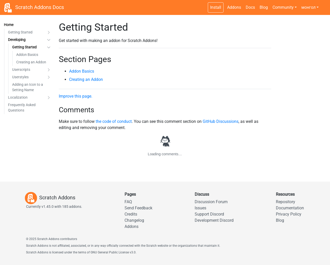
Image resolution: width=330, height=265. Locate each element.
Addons (234, 7)
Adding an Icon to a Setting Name (27, 87)
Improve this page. (75, 96)
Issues (200, 208)
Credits (131, 214)
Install (215, 7)
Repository (285, 201)
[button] (49, 32)
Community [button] (283, 7)
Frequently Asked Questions (22, 107)
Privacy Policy (288, 214)
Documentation (290, 208)
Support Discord (209, 214)
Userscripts (21, 69)
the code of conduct (114, 121)
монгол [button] (308, 7)
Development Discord (214, 220)
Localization (18, 97)
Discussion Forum (211, 201)
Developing (17, 40)
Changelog (134, 220)
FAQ (128, 201)
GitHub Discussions (220, 121)
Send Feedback (138, 208)
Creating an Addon (31, 62)
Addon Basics (27, 55)
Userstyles (20, 77)
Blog (264, 7)
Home (8, 25)
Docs (250, 7)
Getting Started (20, 32)
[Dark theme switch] (323, 4)
